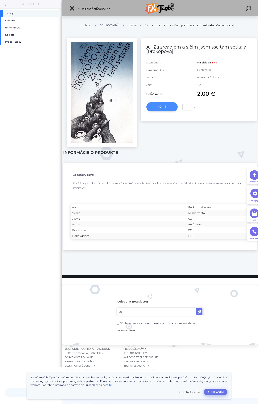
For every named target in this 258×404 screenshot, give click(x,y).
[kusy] (187, 107)
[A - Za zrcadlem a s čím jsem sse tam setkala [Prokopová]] (102, 39)
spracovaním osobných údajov (157, 323)
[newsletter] (199, 311)
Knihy (132, 25)
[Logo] (160, 8)
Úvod (88, 25)
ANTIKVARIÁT (31, 4)
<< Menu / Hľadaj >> (89, 8)
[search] (248, 9)
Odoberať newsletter (132, 301)
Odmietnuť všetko (189, 392)
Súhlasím (215, 392)
